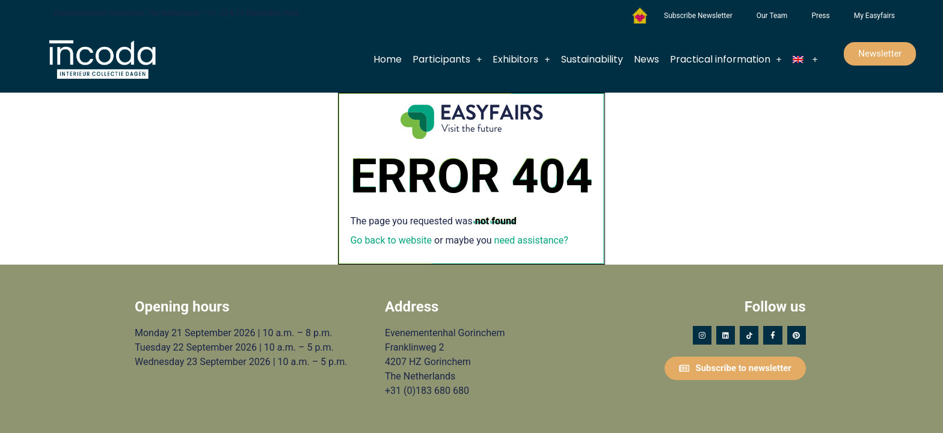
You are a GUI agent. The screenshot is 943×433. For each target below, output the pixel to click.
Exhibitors (521, 59)
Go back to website (391, 240)
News (646, 59)
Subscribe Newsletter (698, 15)
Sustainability (592, 59)
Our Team (772, 15)
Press (820, 15)
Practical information (726, 59)
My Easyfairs (874, 15)
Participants (447, 59)
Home (387, 59)
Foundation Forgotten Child (640, 15)
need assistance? (531, 240)
